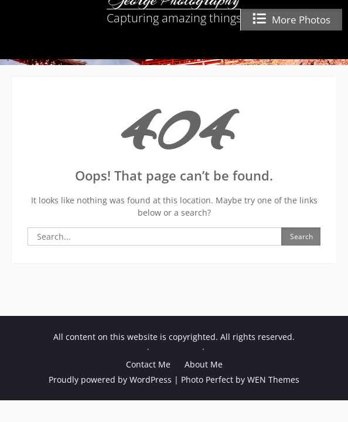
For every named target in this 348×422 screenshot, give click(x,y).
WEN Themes (273, 379)
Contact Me (148, 364)
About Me (204, 364)
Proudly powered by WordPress (110, 379)
